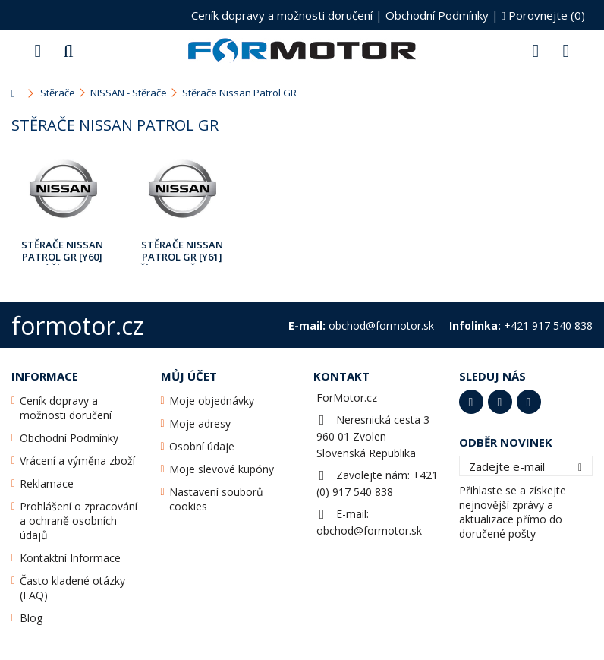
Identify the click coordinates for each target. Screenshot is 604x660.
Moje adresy (200, 423)
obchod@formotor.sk (369, 530)
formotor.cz (77, 325)
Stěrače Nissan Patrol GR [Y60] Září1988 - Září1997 (62, 251)
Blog (31, 618)
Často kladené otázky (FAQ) (72, 587)
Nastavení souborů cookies (216, 499)
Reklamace (47, 483)
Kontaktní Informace (70, 558)
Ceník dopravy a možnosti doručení (282, 15)
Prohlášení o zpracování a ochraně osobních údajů (78, 520)
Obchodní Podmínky (437, 15)
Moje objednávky (211, 400)
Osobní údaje (201, 446)
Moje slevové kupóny (221, 469)
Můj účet (189, 376)
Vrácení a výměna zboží (77, 460)
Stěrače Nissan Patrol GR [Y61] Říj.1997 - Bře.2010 (182, 251)
